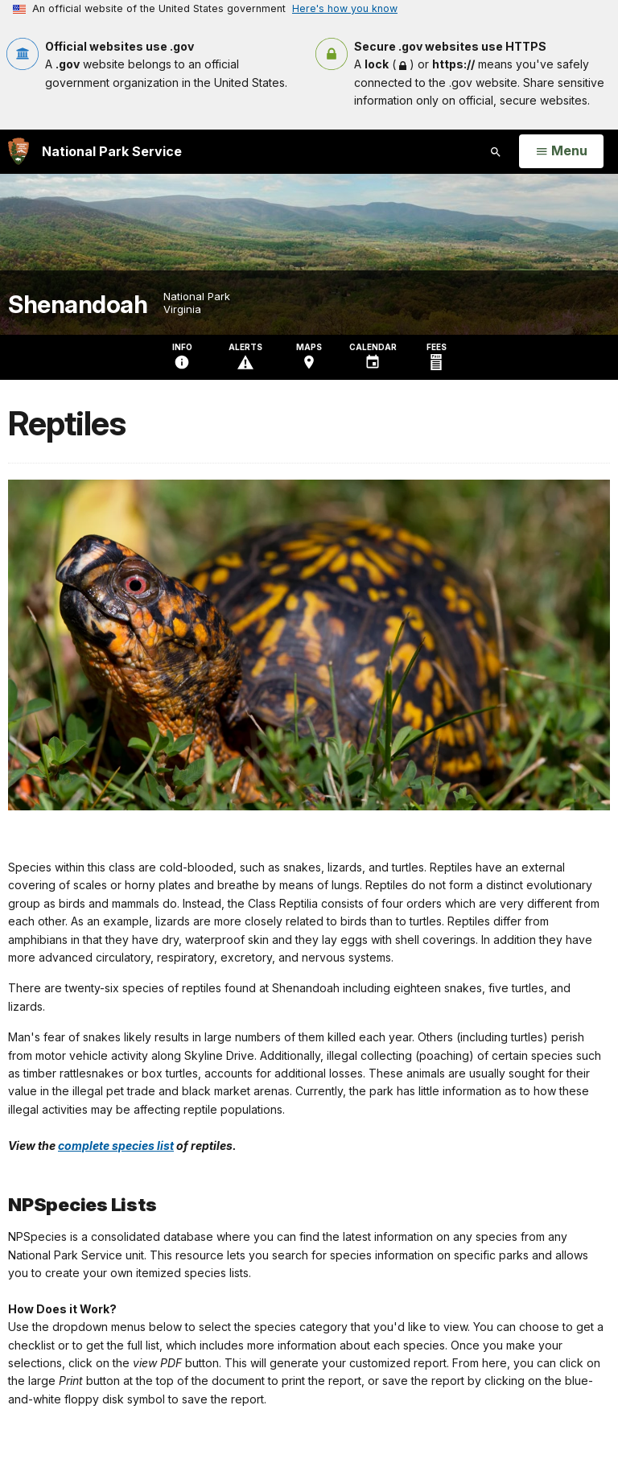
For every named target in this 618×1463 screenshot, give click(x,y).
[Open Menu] (561, 151)
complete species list (116, 1145)
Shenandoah (77, 304)
